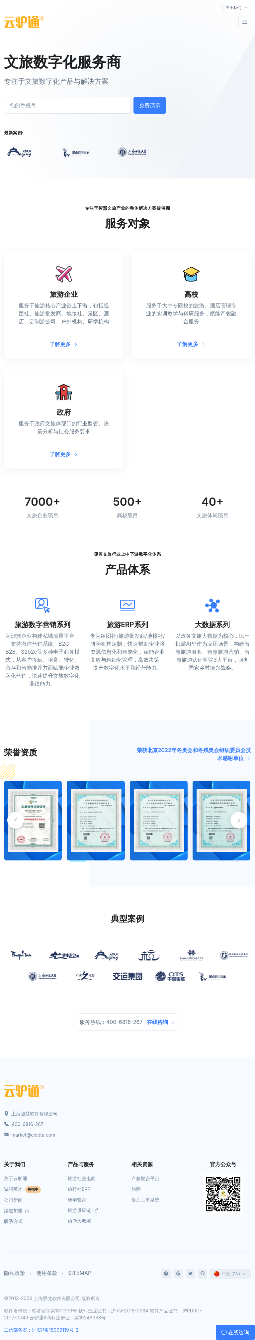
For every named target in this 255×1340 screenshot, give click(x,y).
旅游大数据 (79, 1221)
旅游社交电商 (82, 1178)
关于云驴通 (15, 1178)
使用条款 (46, 1273)
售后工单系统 (145, 1199)
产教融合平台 (145, 1178)
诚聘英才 (22, 1189)
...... (72, 1231)
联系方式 (13, 1221)
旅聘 (136, 1189)
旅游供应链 (83, 1210)
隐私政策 (14, 1273)
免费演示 (149, 105)
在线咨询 (161, 1022)
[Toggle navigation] (236, 8)
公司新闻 (13, 1200)
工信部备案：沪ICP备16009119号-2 (41, 1330)
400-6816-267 (23, 1124)
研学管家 (77, 1199)
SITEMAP (79, 1273)
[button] (238, 820)
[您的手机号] (67, 105)
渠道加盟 (16, 1210)
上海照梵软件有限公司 (31, 1113)
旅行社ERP (79, 1189)
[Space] (24, 1090)
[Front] (24, 22)
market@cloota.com (29, 1135)
